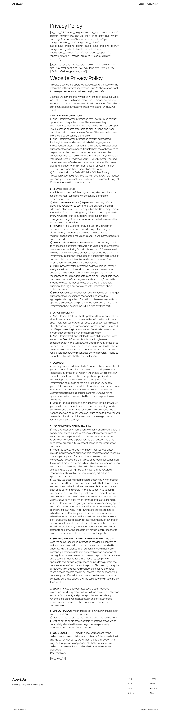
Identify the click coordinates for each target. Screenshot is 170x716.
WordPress (154, 710)
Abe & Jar (17, 3)
